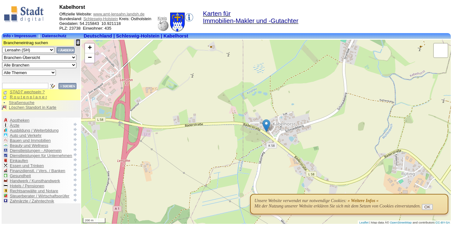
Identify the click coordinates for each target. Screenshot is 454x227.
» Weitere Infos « (363, 200)
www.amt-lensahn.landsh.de (119, 14)
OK (427, 207)
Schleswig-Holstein (100, 18)
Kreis (162, 18)
